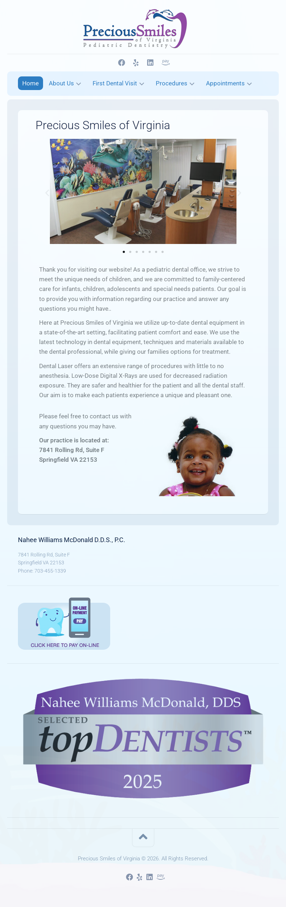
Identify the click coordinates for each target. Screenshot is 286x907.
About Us (61, 83)
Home (30, 83)
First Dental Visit (115, 83)
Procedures (171, 83)
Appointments (225, 83)
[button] (47, 192)
